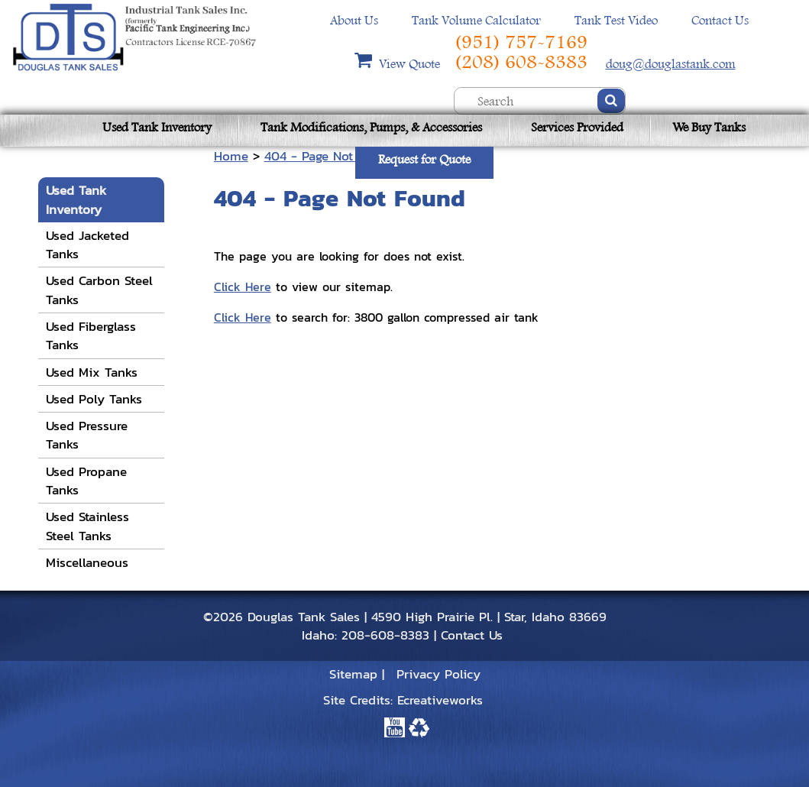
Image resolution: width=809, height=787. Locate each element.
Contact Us (720, 20)
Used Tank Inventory (157, 127)
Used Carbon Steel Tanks (99, 289)
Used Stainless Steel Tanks (87, 526)
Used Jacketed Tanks (87, 244)
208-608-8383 (385, 635)
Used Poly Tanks (94, 399)
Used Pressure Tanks (87, 435)
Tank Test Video (616, 20)
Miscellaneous (87, 562)
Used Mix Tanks (92, 372)
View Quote (411, 64)
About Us (354, 20)
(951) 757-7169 (521, 42)
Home (231, 156)
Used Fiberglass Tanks (91, 335)
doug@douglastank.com (671, 64)
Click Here (242, 286)
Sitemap (353, 674)
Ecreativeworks (440, 700)
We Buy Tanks (709, 127)
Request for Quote (424, 159)
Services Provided (577, 127)
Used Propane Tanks (86, 481)
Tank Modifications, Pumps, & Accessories (371, 127)
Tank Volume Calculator (476, 20)
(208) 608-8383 (521, 62)
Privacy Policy (438, 674)
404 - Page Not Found (329, 156)
